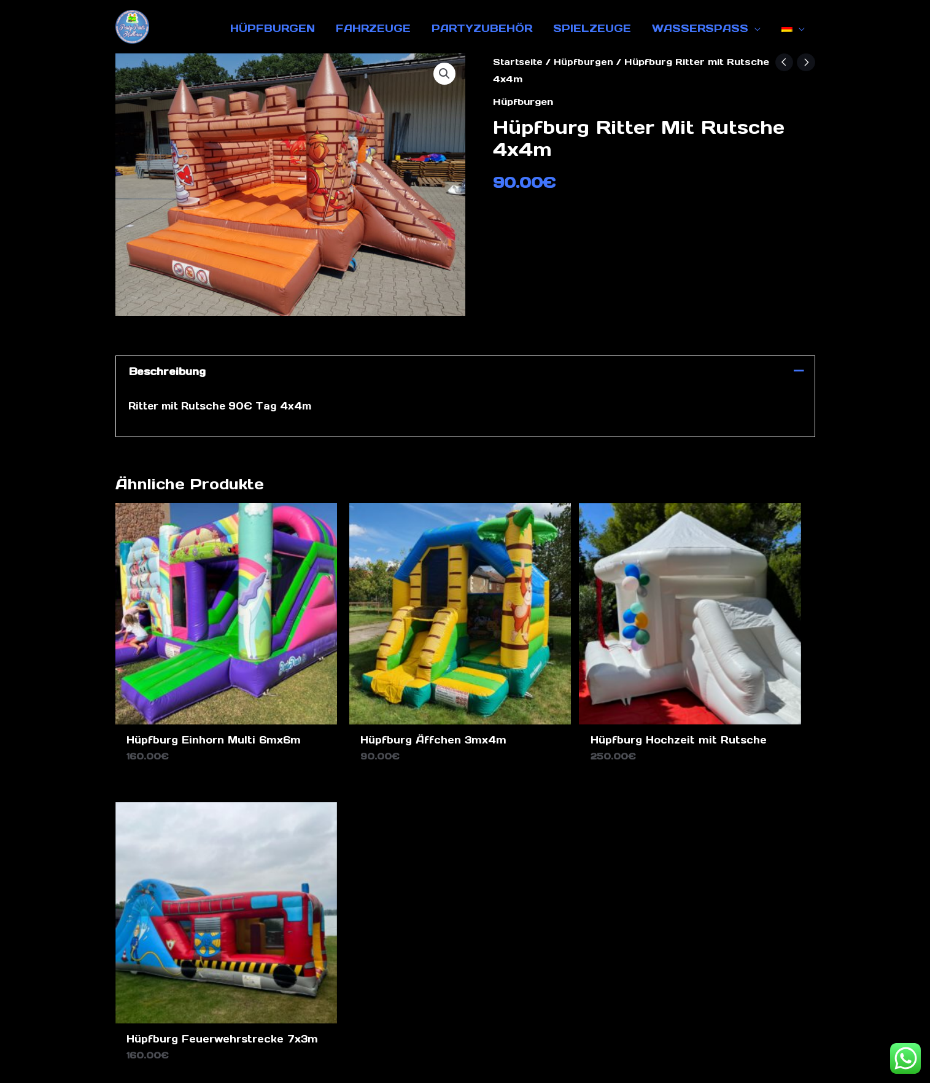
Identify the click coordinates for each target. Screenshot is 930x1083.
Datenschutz (364, 988)
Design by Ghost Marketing (465, 1063)
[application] (754, 28)
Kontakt (515, 988)
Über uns (577, 988)
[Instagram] (771, 837)
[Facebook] (749, 837)
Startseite (519, 62)
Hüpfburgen (586, 62)
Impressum (447, 988)
